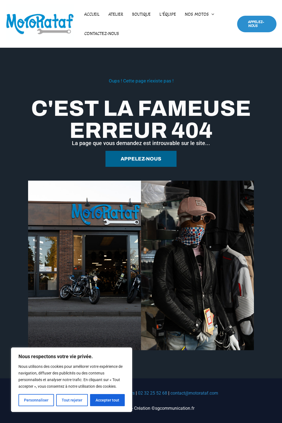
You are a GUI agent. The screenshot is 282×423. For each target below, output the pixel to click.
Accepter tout (107, 400)
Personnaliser (36, 400)
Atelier (116, 14)
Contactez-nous (101, 33)
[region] (71, 379)
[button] (211, 14)
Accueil (92, 14)
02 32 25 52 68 (152, 393)
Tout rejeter (72, 400)
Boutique (141, 14)
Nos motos (199, 14)
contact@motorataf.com (194, 393)
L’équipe (167, 14)
